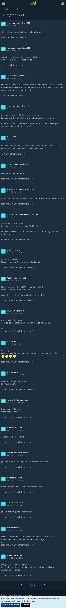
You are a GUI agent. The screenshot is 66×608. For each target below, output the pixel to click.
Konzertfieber (13, 341)
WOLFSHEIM (12, 136)
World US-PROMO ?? (16, 250)
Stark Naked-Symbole (16, 75)
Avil (8, 26)
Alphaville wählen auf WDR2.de (20, 189)
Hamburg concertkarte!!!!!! (18, 23)
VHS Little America (15, 502)
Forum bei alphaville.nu (17, 164)
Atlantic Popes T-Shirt (16, 278)
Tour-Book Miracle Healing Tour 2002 (23, 214)
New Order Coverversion (18, 400)
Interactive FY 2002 (15, 427)
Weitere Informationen (10, 605)
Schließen (25, 605)
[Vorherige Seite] (21, 585)
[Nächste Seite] (45, 585)
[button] (3, 3)
